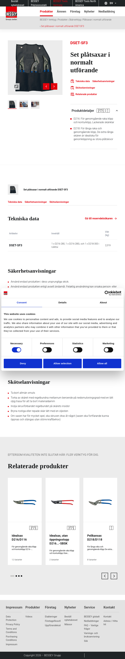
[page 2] (16, 576)
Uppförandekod (53, 625)
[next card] (114, 576)
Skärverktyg (75, 19)
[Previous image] (46, 86)
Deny (23, 363)
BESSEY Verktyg (48, 19)
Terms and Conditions (11, 630)
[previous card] (105, 576)
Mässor (68, 624)
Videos (28, 616)
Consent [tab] (22, 302)
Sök (86, 641)
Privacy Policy (13, 624)
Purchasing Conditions (11, 638)
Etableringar (51, 616)
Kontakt (107, 616)
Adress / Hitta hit (111, 623)
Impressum (11, 644)
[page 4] (21, 576)
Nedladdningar (91, 621)
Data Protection (11, 618)
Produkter (62, 19)
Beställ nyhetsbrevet (70, 618)
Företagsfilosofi (53, 621)
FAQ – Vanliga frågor (91, 627)
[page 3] (19, 576)
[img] (35, 67)
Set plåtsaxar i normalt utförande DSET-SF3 (62, 26)
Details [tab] (62, 302)
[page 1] (12, 576)
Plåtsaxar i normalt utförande (97, 19)
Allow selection (63, 363)
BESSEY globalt (92, 616)
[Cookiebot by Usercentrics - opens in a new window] (107, 293)
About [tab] (103, 302)
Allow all (102, 363)
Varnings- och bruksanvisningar (92, 635)
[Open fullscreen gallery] (16, 86)
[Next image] (54, 86)
